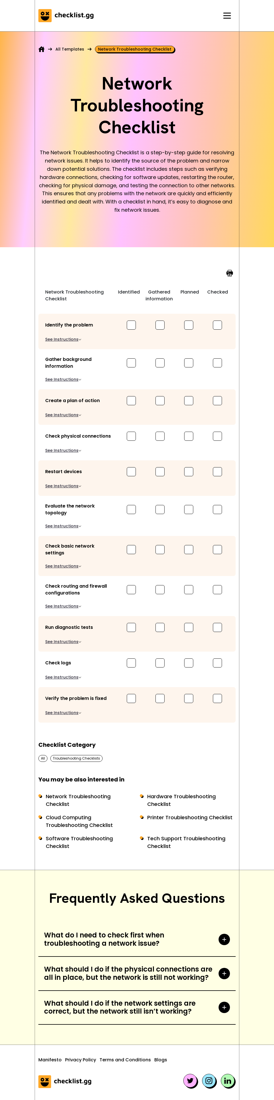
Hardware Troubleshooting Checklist (181, 800)
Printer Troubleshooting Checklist (190, 817)
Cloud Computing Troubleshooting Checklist (79, 821)
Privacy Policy (80, 1060)
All (43, 758)
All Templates (69, 49)
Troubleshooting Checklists (76, 758)
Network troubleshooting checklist (134, 49)
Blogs (160, 1060)
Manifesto (50, 1060)
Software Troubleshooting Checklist (79, 842)
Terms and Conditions (125, 1060)
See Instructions (63, 339)
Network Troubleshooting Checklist (78, 800)
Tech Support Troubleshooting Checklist (186, 842)
